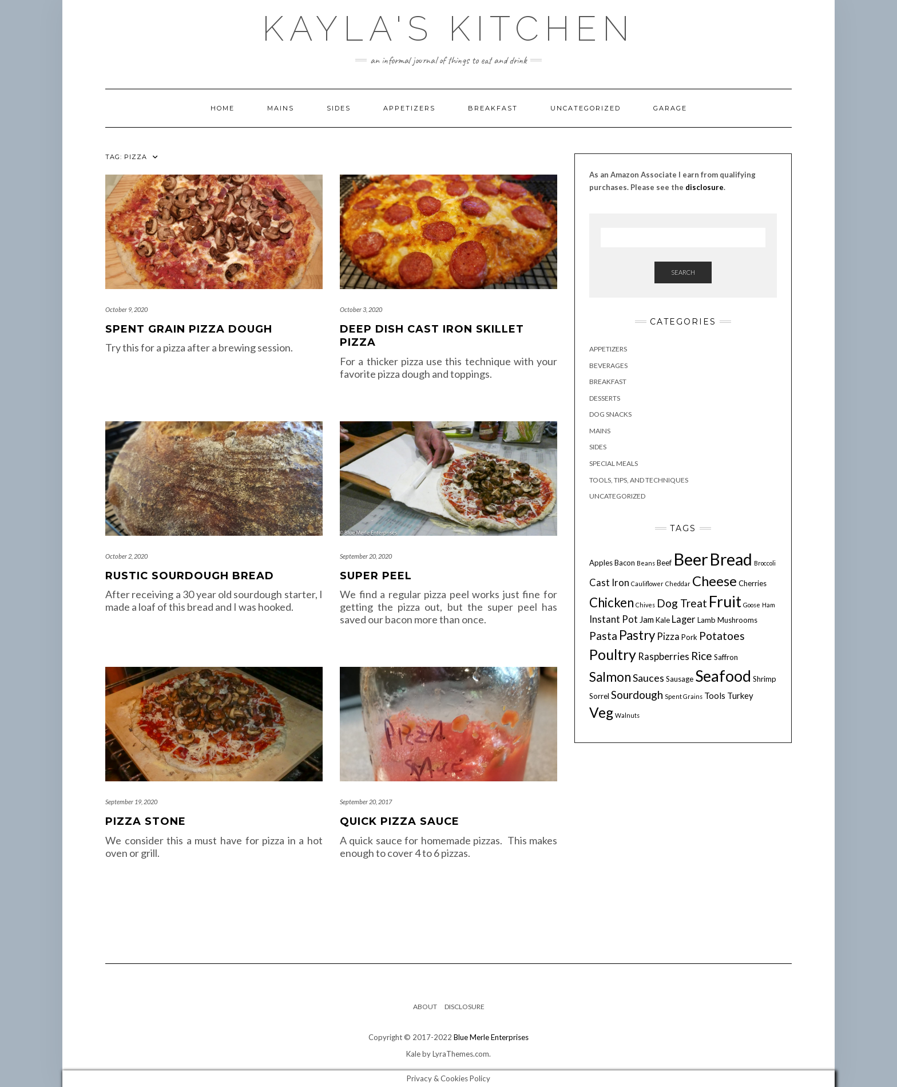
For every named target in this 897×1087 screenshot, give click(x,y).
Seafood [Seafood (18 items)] (723, 675)
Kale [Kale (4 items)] (663, 619)
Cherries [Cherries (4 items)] (753, 583)
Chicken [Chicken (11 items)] (611, 602)
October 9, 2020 (126, 309)
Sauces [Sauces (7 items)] (648, 677)
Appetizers (409, 108)
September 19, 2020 (131, 801)
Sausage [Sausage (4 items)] (679, 678)
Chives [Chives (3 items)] (645, 604)
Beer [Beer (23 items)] (690, 559)
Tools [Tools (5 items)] (714, 695)
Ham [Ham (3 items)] (768, 604)
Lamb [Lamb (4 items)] (706, 619)
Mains (280, 108)
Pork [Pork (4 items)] (689, 637)
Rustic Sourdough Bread (189, 576)
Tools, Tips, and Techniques (638, 480)
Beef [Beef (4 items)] (664, 562)
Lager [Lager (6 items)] (684, 619)
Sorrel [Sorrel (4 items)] (599, 696)
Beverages (608, 365)
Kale (413, 1053)
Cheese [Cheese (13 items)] (714, 580)
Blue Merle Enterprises (491, 1037)
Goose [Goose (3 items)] (751, 604)
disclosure (704, 187)
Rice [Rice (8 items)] (701, 655)
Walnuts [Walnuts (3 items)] (627, 715)
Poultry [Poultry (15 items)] (612, 654)
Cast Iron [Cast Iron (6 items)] (609, 582)
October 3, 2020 (361, 309)
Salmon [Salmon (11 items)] (610, 677)
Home (223, 108)
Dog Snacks (610, 414)
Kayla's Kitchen (448, 29)
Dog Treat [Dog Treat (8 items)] (682, 603)
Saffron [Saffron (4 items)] (726, 657)
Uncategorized (585, 108)
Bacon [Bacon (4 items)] (624, 562)
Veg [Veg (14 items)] (601, 712)
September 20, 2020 (366, 556)
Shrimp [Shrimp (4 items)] (764, 678)
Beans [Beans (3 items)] (646, 563)
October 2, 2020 (126, 556)
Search (683, 272)
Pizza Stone (145, 821)
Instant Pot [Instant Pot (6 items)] (613, 619)
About (425, 1006)
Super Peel (376, 576)
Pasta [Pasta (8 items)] (603, 635)
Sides (339, 108)
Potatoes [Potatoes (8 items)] (722, 635)
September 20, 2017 (366, 801)
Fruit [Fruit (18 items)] (725, 601)
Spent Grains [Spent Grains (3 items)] (683, 696)
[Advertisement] (683, 843)
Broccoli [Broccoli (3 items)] (765, 563)
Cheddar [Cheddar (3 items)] (677, 583)
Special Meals (613, 463)
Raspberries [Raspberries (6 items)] (663, 656)
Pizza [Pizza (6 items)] (668, 636)
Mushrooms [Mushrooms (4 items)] (737, 619)
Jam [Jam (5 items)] (647, 619)
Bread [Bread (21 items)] (731, 559)
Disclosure (464, 1006)
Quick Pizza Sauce (399, 821)
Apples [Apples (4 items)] (601, 562)
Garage (670, 108)
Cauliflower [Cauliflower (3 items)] (647, 583)
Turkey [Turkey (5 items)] (740, 695)
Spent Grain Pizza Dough (188, 329)
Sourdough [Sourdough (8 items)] (637, 694)
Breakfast (493, 108)
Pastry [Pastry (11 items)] (637, 635)
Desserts (604, 398)
